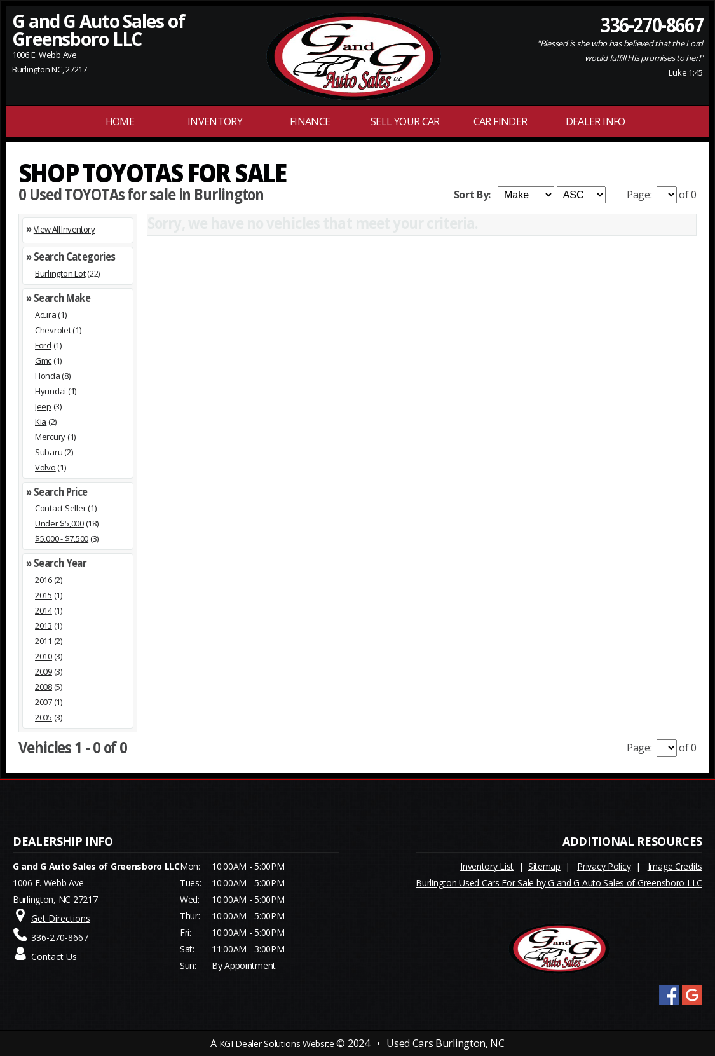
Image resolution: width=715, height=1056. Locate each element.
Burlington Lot (60, 273)
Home (120, 121)
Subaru (48, 452)
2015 (43, 595)
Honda (47, 375)
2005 (43, 717)
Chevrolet (53, 330)
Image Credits (675, 866)
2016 (43, 580)
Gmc (43, 360)
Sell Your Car (405, 121)
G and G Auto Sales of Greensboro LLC (98, 30)
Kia (40, 421)
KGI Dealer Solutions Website (276, 1044)
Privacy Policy (603, 866)
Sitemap (544, 866)
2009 (43, 671)
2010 (43, 656)
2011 (43, 641)
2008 (43, 686)
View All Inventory (64, 229)
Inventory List (487, 866)
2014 (43, 610)
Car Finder (500, 121)
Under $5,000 (59, 523)
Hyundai (50, 391)
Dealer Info (595, 121)
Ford (43, 345)
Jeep (43, 406)
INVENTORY (214, 121)
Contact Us (54, 956)
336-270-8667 (652, 24)
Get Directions (60, 918)
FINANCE (310, 121)
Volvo (45, 467)
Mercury (50, 436)
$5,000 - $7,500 (61, 538)
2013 (43, 625)
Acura (46, 314)
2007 (43, 702)
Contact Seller (60, 508)
